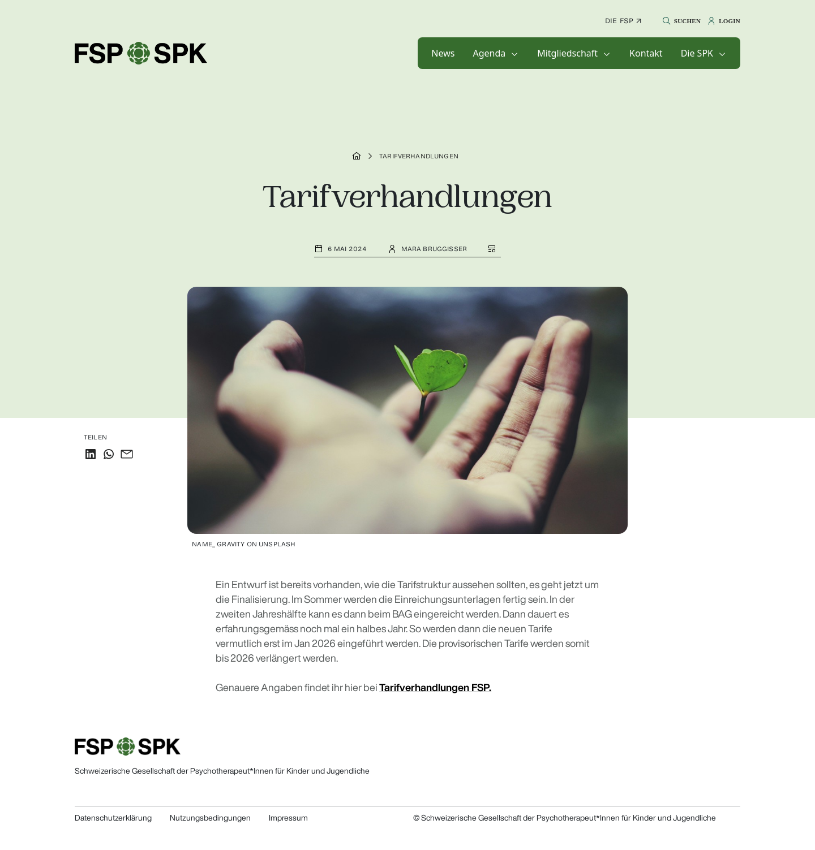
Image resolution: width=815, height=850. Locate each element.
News (442, 53)
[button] (680, 21)
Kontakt (646, 53)
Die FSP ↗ (623, 21)
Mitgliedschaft (567, 53)
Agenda (489, 53)
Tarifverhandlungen (418, 156)
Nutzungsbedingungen (210, 818)
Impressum (288, 818)
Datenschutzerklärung (113, 818)
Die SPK (697, 53)
